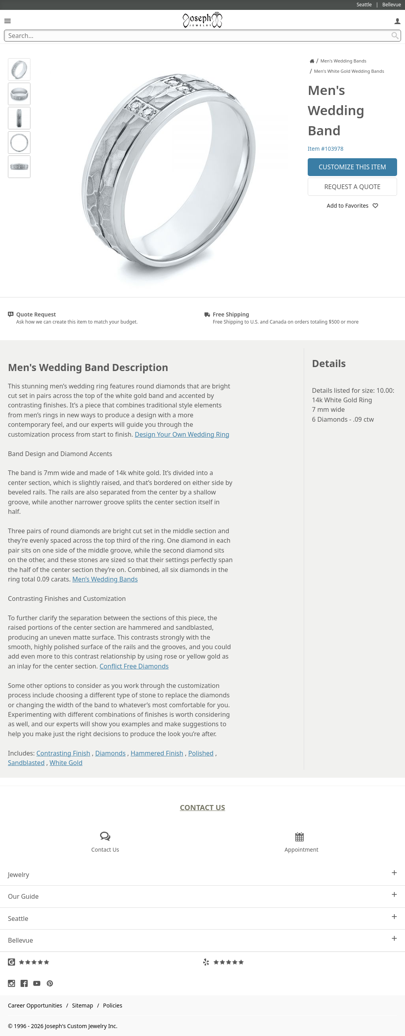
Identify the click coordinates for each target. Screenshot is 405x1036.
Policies (112, 1005)
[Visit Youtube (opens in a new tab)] (38, 983)
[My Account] (397, 21)
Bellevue (202, 940)
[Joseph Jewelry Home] (312, 61)
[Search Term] (202, 36)
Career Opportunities (35, 1005)
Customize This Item (352, 167)
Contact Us (202, 807)
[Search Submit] (395, 36)
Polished (201, 753)
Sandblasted (26, 762)
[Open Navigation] (7, 21)
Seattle (202, 918)
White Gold (65, 762)
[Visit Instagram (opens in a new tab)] (13, 983)
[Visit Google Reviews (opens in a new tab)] (105, 962)
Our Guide (202, 896)
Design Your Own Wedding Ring (182, 434)
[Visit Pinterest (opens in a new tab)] (51, 983)
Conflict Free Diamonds (134, 666)
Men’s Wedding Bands (105, 579)
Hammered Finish (157, 753)
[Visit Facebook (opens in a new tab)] (26, 983)
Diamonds (110, 753)
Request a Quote (352, 186)
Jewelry (202, 874)
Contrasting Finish (63, 753)
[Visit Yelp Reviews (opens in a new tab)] (299, 962)
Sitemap (82, 1005)
